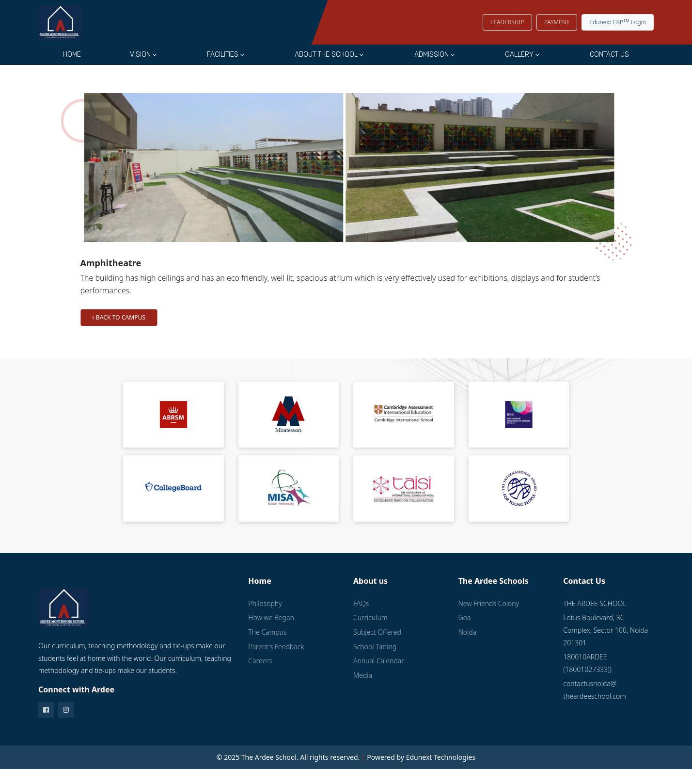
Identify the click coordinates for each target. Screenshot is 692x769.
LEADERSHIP (507, 22)
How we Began (271, 617)
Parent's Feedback (276, 646)
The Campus (267, 632)
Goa (464, 617)
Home (72, 54)
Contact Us (609, 54)
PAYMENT (556, 22)
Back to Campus (137, 317)
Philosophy (265, 603)
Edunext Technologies (441, 757)
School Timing (374, 646)
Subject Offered (377, 632)
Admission (431, 54)
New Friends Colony (488, 603)
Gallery (519, 54)
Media (362, 675)
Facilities (222, 54)
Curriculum (370, 617)
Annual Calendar (378, 660)
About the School (326, 54)
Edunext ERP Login (617, 22)
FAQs (361, 603)
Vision (140, 54)
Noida (467, 632)
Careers (260, 660)
